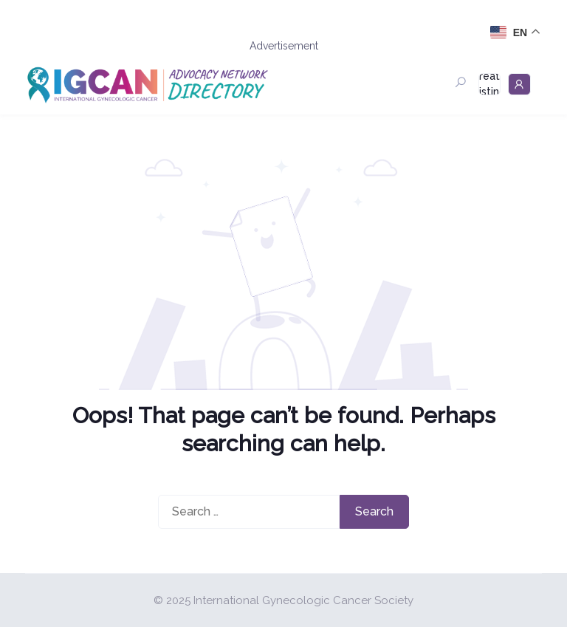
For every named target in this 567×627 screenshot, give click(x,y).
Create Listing (489, 84)
